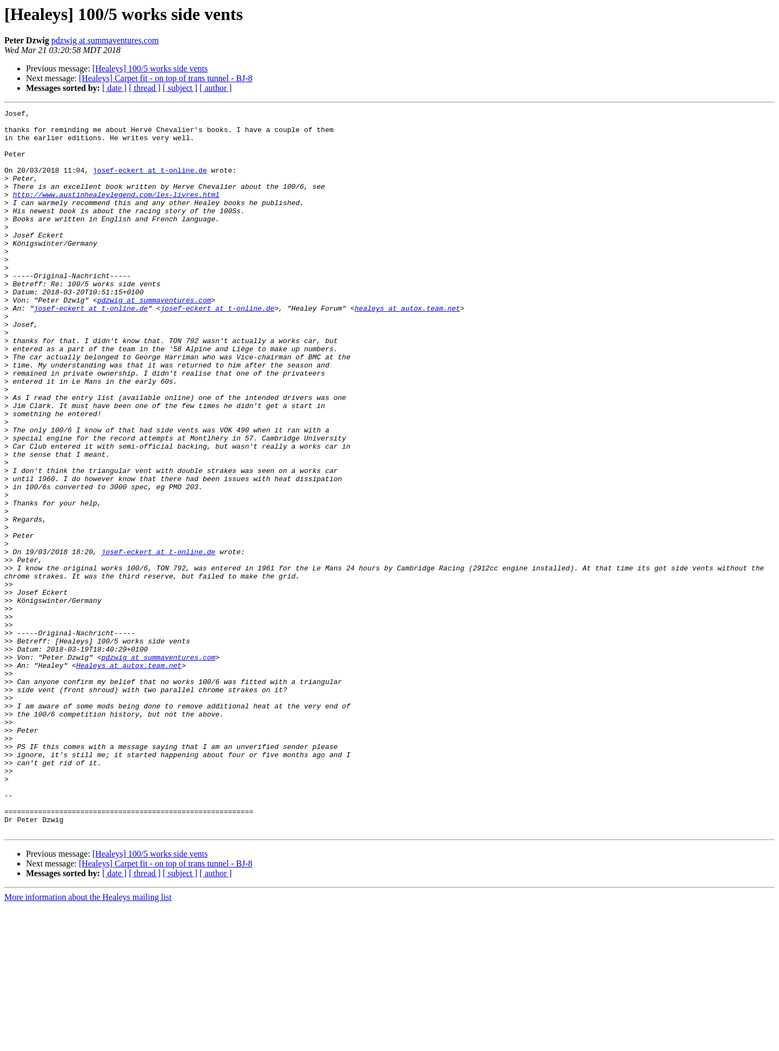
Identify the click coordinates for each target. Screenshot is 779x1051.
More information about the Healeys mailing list (87, 1041)
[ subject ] (180, 88)
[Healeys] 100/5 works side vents (150, 68)
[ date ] (114, 88)
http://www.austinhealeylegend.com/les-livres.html (116, 212)
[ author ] (216, 88)
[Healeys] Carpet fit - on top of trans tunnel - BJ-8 (166, 78)
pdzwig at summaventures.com (105, 40)
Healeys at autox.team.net (129, 777)
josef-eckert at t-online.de (150, 183)
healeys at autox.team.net (407, 348)
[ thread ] (145, 88)
